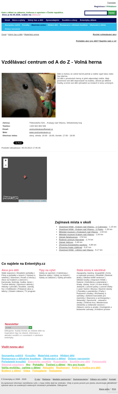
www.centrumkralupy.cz (40, 132)
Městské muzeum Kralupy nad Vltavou (76, 234)
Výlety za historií (61, 275)
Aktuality (48, 367)
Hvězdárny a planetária (95, 282)
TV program (30, 291)
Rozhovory (63, 367)
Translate (111, 3)
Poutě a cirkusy (28, 277)
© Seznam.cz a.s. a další (36, 201)
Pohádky (38, 364)
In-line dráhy (102, 284)
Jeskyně (80, 286)
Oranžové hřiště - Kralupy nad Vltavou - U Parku (81, 229)
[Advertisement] (50, 49)
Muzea (94, 289)
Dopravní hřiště (98, 280)
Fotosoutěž (99, 361)
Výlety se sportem (47, 273)
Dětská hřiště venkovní (94, 277)
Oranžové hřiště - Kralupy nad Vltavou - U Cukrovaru (83, 227)
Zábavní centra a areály (87, 307)
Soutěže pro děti (80, 361)
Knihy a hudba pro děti (86, 367)
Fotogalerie (40, 370)
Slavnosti (14, 277)
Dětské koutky (83, 280)
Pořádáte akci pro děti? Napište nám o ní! (96, 41)
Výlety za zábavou (47, 277)
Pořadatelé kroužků (14, 361)
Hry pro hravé (76, 364)
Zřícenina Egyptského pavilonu (73, 245)
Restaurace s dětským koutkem (21, 358)
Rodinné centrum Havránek (71, 240)
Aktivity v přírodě (9, 286)
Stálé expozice (8, 273)
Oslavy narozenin (79, 358)
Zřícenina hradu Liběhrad (70, 247)
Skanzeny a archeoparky (98, 298)
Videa (26, 370)
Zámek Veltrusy (66, 242)
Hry (28, 364)
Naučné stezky (105, 289)
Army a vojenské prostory (94, 274)
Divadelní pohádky (25, 273)
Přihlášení (111, 6)
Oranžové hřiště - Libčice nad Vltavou (76, 250)
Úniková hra (89, 302)
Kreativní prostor (102, 309)
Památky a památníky (87, 291)
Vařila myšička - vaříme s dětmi (21, 367)
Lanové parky (92, 286)
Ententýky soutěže (39, 361)
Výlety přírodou (64, 277)
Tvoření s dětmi (55, 364)
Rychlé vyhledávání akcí (104, 34)
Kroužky (30, 355)
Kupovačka (60, 361)
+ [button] (6, 161)
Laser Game (83, 289)
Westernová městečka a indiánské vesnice (92, 303)
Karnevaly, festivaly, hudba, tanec (17, 282)
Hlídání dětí (67, 355)
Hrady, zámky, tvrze (85, 284)
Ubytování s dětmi (54, 358)
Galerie (80, 282)
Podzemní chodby (85, 293)
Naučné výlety (45, 275)
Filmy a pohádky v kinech (13, 275)
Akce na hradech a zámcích (14, 280)
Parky (102, 291)
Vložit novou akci (13, 346)
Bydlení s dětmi (11, 370)
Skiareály (81, 300)
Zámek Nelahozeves (68, 237)
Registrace (99, 6)
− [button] (6, 165)
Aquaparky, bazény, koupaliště (90, 273)
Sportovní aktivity (25, 284)
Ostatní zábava (16, 291)
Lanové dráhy (106, 286)
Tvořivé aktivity (8, 284)
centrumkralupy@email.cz (41, 129)
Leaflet (22, 201)
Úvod (7, 20)
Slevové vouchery (13, 364)
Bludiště (100, 275)
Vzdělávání (11, 289)
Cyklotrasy (62, 273)
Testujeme (55, 370)
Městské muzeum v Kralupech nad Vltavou (78, 232)
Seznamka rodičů (12, 355)
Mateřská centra (48, 355)
